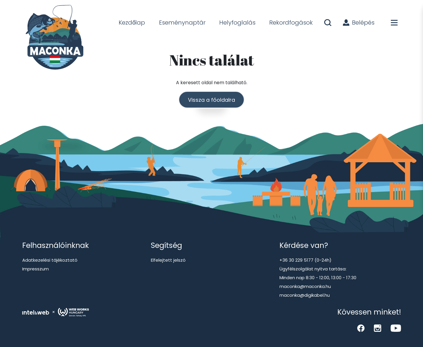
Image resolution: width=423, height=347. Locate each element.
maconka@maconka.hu (305, 286)
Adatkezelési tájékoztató (49, 260)
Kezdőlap (132, 22)
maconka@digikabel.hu (304, 295)
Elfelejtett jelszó (168, 260)
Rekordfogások (291, 22)
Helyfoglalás (237, 22)
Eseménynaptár (182, 22)
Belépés (358, 22)
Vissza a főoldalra (211, 99)
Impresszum (35, 269)
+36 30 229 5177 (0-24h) (305, 260)
